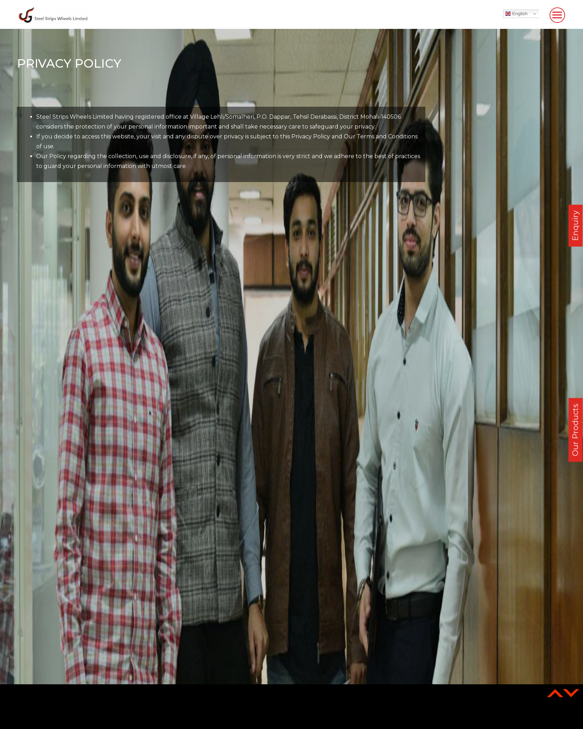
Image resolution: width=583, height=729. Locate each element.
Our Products (575, 430)
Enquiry (575, 225)
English (516, 14)
